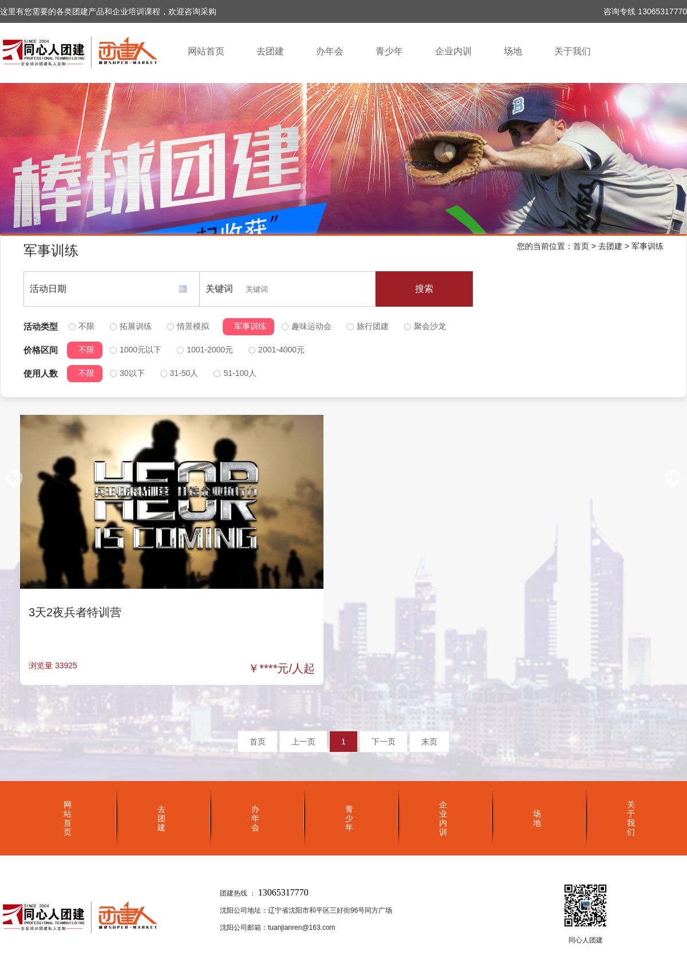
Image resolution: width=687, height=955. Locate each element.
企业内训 (453, 51)
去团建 (270, 51)
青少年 (389, 51)
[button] (672, 477)
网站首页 (206, 51)
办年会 (330, 51)
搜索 (424, 289)
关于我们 (572, 51)
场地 (513, 51)
